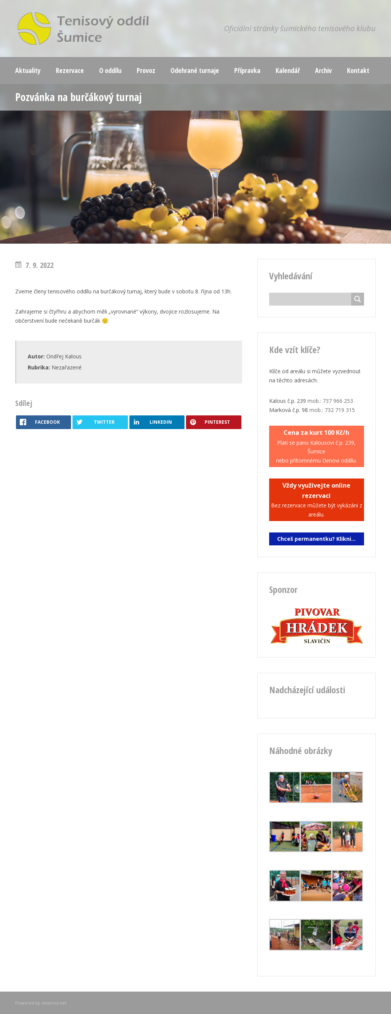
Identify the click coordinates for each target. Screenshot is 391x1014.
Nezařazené (67, 367)
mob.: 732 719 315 (332, 410)
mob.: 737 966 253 (330, 400)
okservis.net (53, 1003)
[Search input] (312, 299)
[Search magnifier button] (357, 299)
